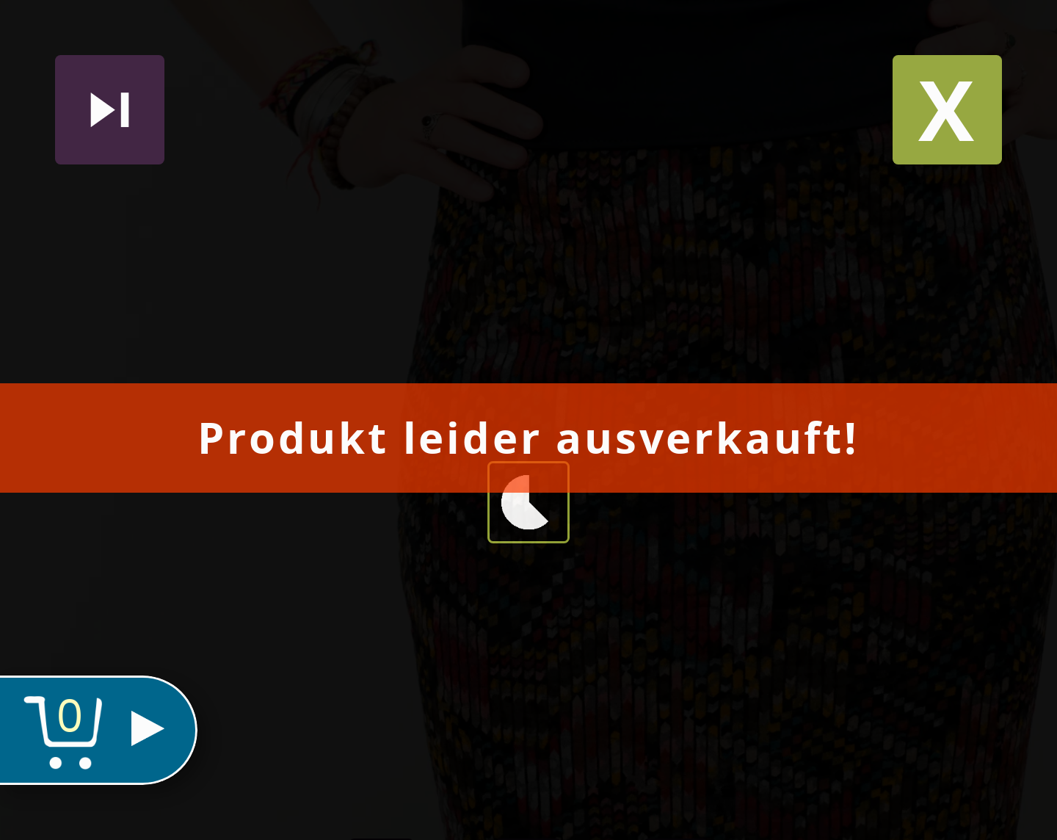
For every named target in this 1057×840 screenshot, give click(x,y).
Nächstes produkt (109, 109)
